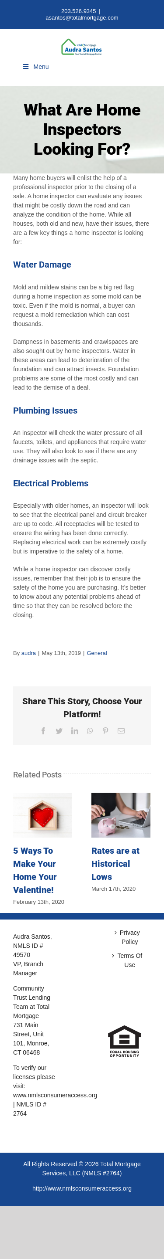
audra (28, 653)
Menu (35, 66)
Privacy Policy (130, 937)
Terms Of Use (129, 960)
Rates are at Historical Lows (115, 863)
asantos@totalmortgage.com (81, 17)
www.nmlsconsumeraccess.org (55, 1095)
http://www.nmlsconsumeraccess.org (82, 1188)
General (97, 653)
